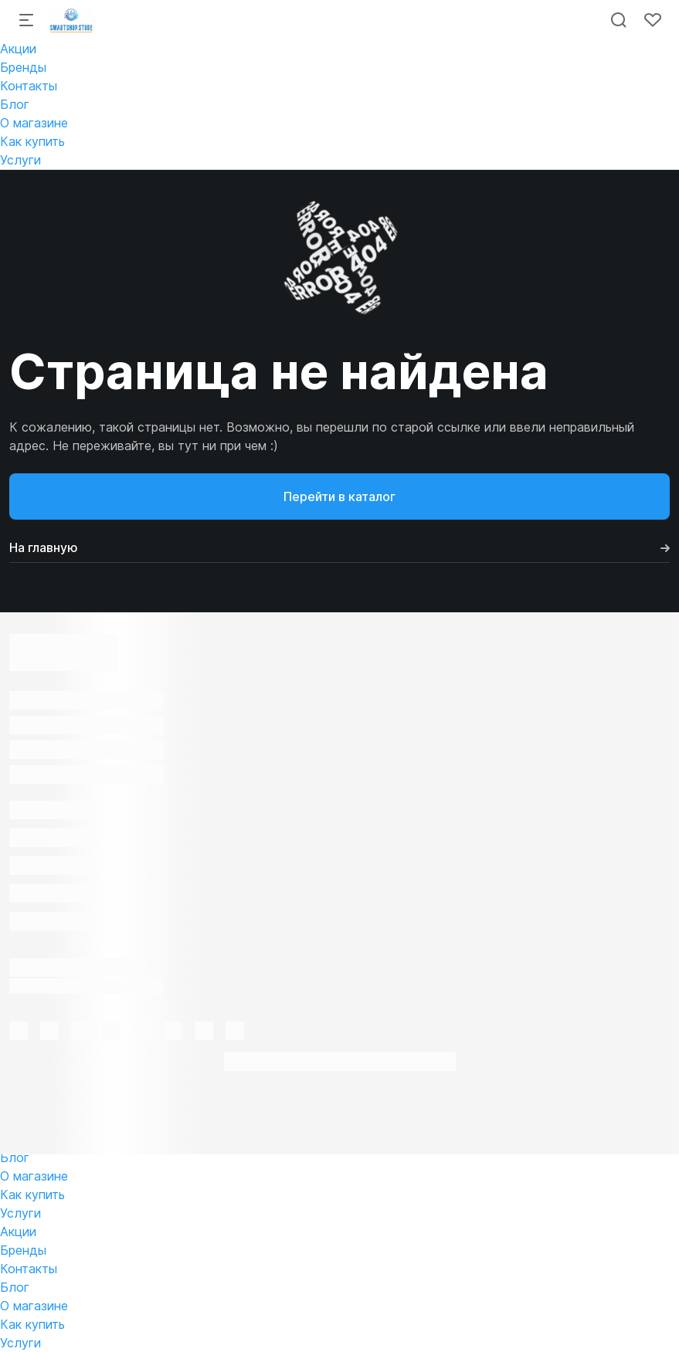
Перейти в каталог (339, 496)
